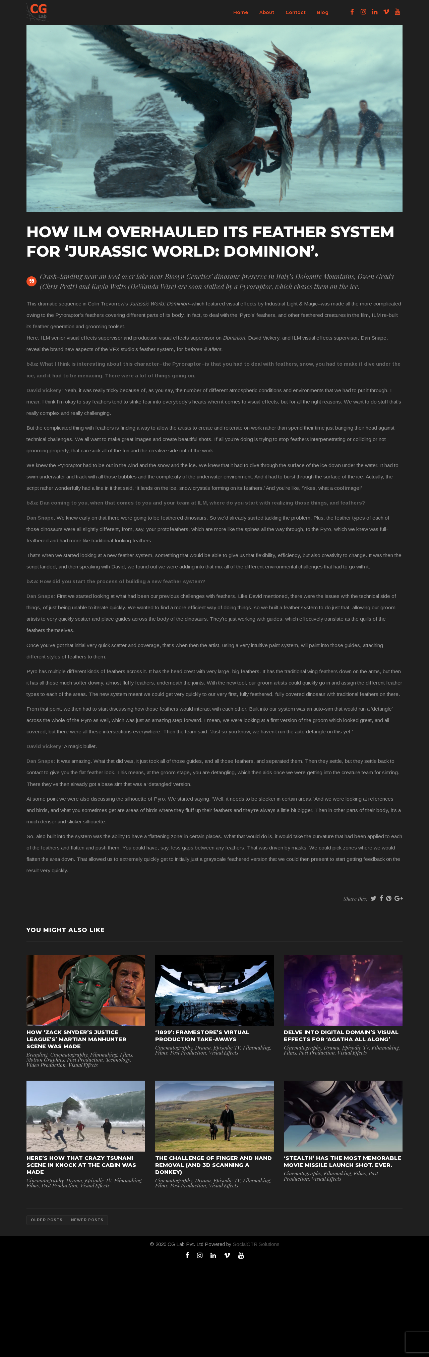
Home (240, 12)
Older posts (47, 1220)
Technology (118, 1059)
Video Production (46, 1064)
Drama (203, 1047)
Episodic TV (226, 1047)
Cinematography (68, 1054)
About (266, 12)
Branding (37, 1054)
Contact (296, 12)
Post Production (85, 1059)
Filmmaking (103, 1054)
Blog (322, 12)
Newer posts (87, 1220)
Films (126, 1054)
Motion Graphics (45, 1059)
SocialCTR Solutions (256, 1244)
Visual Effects (83, 1064)
